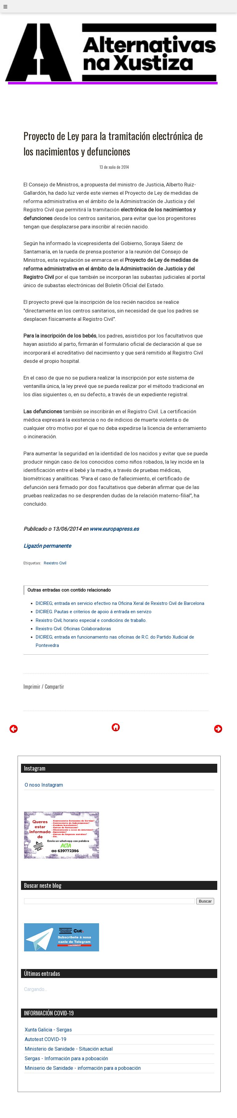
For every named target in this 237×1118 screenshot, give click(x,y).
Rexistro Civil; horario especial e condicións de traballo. (91, 620)
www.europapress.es (114, 529)
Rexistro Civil (55, 563)
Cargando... (35, 989)
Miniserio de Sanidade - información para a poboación (83, 1068)
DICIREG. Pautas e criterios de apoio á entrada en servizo (94, 611)
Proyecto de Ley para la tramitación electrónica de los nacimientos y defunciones (113, 143)
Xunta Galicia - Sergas (48, 1030)
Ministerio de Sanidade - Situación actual (69, 1049)
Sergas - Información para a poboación (66, 1058)
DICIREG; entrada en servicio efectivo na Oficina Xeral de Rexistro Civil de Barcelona (120, 603)
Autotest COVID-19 (45, 1039)
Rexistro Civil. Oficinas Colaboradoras (73, 628)
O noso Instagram (44, 785)
